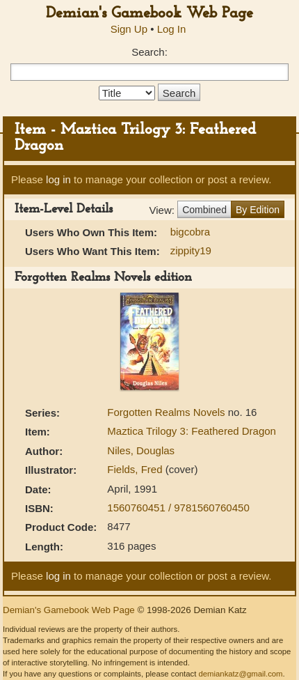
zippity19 (190, 250)
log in (58, 179)
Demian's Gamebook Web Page (149, 14)
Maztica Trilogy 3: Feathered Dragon (191, 431)
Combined (204, 209)
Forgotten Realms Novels (167, 412)
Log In (171, 29)
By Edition (258, 209)
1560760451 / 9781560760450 (178, 507)
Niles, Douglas (141, 450)
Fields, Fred (136, 469)
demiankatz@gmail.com (240, 674)
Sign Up (129, 29)
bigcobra (190, 232)
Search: (149, 52)
